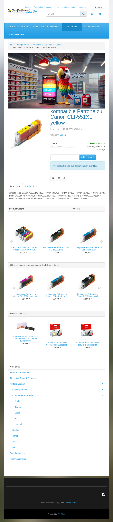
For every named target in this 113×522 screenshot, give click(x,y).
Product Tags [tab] (31, 186)
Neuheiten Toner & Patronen (46, 27)
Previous (11, 241)
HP (16, 418)
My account (50, 7)
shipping (71, 147)
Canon (63, 135)
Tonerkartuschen (92, 27)
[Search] (63, 14)
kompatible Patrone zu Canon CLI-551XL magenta (25, 295)
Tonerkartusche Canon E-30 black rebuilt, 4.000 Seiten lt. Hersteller (25, 338)
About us (82, 7)
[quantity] (64, 157)
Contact (74, 7)
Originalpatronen (58, 389)
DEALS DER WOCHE (19, 27)
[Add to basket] (87, 157)
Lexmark (18, 424)
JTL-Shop (61, 514)
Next (101, 241)
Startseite (28, 7)
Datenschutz (39, 7)
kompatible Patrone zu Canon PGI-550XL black (87, 295)
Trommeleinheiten (17, 34)
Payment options (63, 7)
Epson (17, 413)
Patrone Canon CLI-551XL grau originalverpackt (88, 344)
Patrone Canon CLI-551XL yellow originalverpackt (57, 344)
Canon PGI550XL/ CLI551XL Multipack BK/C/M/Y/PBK (24, 248)
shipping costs (70, 503)
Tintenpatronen (71, 27)
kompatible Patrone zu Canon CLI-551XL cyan (89, 248)
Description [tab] (15, 186)
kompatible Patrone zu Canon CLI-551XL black (56, 248)
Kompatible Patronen (58, 395)
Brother (18, 401)
